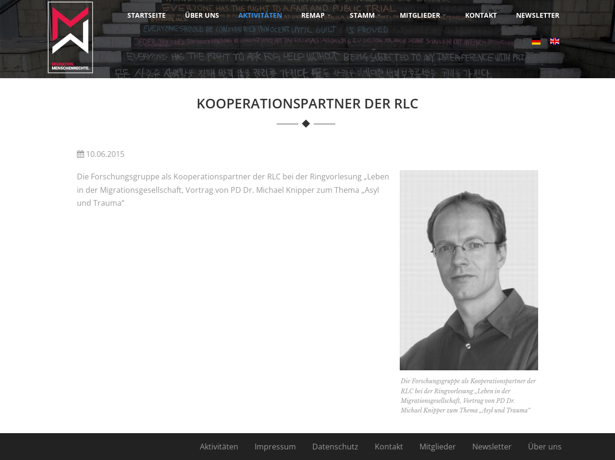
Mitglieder (437, 446)
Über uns (545, 446)
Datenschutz (335, 446)
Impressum (275, 446)
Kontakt (389, 446)
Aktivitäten (219, 446)
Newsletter (492, 446)
